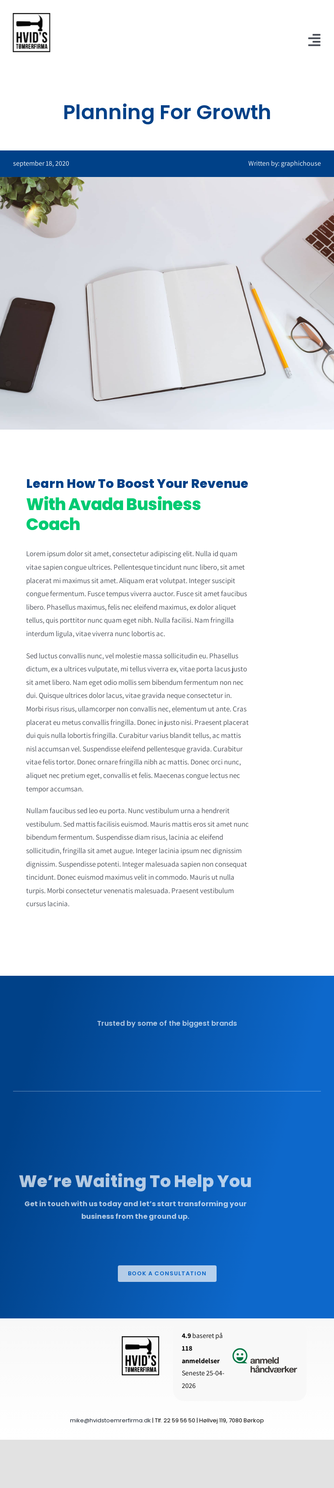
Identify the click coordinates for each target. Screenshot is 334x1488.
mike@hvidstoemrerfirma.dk (110, 1420)
